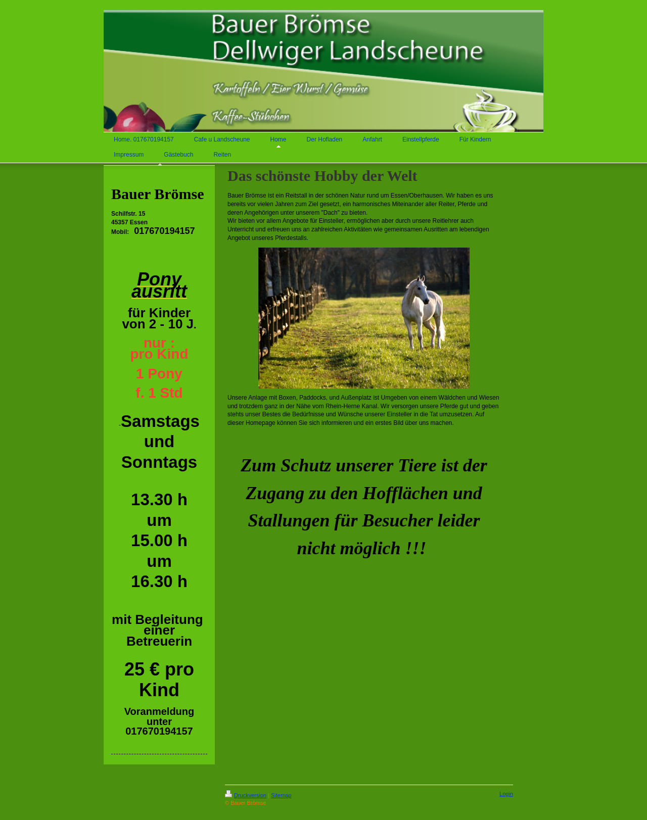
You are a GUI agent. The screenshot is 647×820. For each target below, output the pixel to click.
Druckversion (245, 795)
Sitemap (281, 795)
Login (506, 794)
